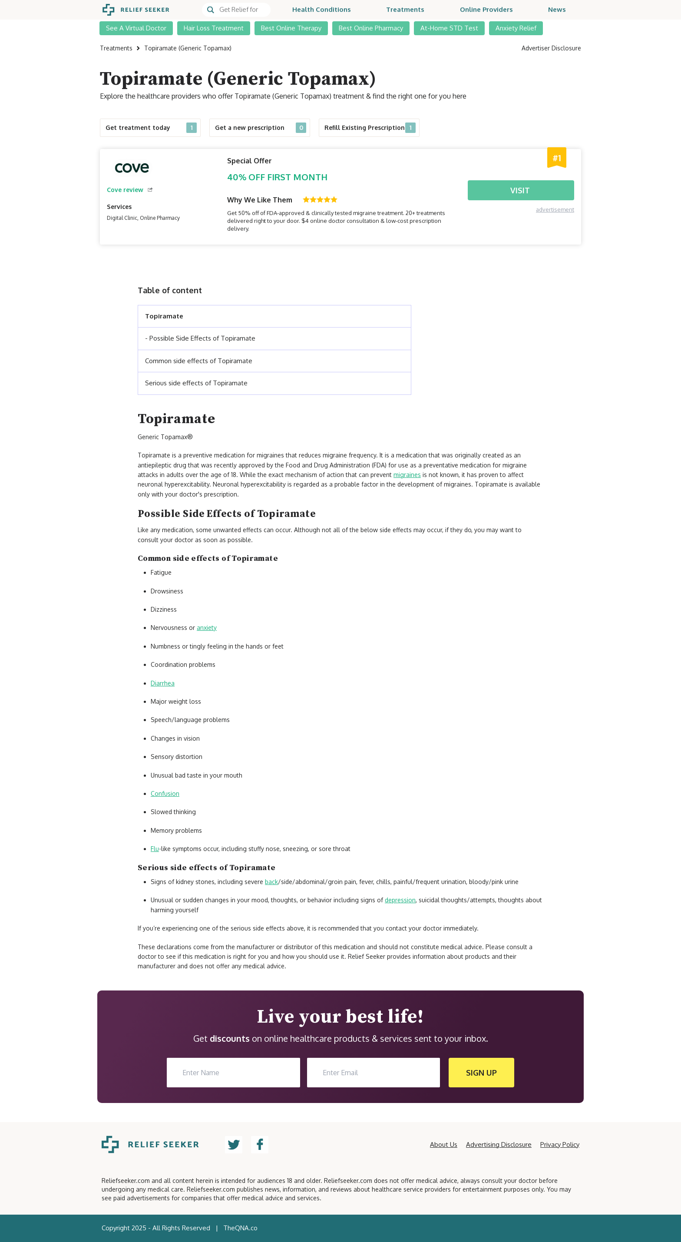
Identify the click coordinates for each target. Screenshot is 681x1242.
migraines (407, 474)
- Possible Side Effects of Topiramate (200, 338)
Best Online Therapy (291, 28)
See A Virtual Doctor (136, 28)
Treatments (405, 10)
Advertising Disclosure (499, 1144)
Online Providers (486, 10)
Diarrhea (163, 683)
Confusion (165, 793)
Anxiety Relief (516, 28)
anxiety (207, 627)
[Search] (236, 10)
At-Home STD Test (449, 28)
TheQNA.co (240, 1228)
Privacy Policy (559, 1144)
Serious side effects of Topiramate (196, 383)
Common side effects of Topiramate (198, 361)
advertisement (555, 209)
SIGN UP (481, 1072)
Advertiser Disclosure (551, 48)
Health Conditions (321, 10)
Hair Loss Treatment (214, 28)
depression (400, 900)
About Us (443, 1144)
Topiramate (164, 316)
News (557, 10)
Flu (155, 848)
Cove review (130, 189)
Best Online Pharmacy (371, 28)
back (271, 881)
